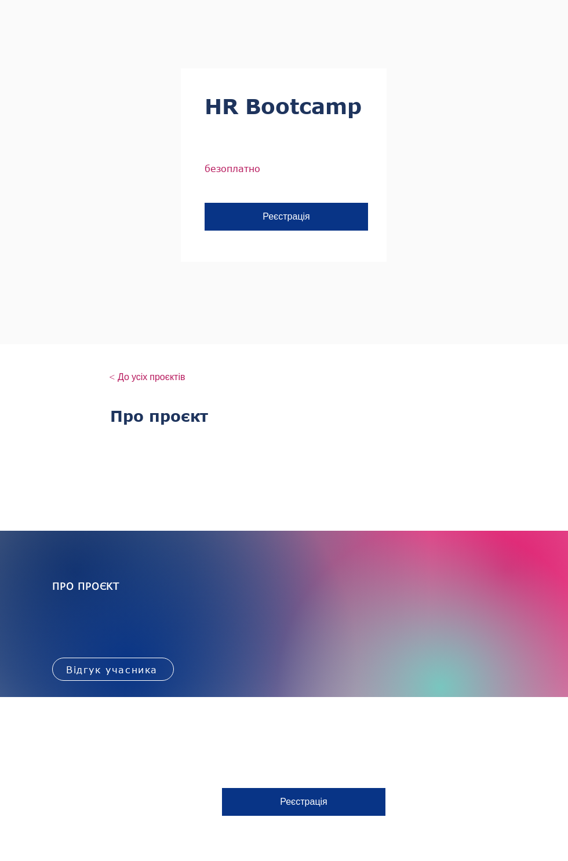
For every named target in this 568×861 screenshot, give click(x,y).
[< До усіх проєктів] (147, 377)
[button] (286, 217)
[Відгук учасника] (113, 669)
